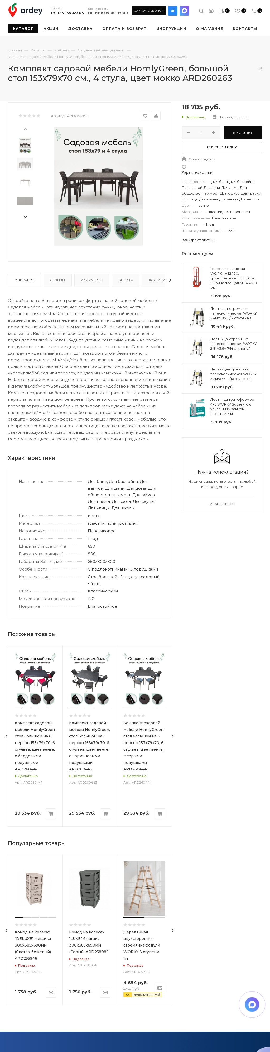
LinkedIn (184, 11)
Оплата (125, 280)
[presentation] (25, 129)
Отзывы (57, 280)
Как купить (92, 280)
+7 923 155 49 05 (67, 13)
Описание (24, 280)
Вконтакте (172, 11)
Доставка (158, 280)
